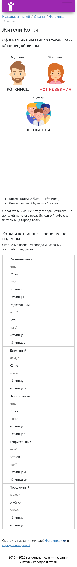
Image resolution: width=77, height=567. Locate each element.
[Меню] (67, 6)
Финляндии (53, 541)
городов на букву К (16, 545)
